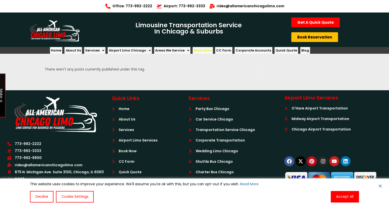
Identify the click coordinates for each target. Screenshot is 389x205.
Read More (249, 184)
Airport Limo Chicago (140, 51)
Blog (333, 51)
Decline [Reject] (41, 196)
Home (57, 51)
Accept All (345, 196)
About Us (77, 51)
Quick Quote (311, 51)
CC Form (242, 51)
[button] (102, 51)
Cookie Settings (74, 196)
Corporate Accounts (275, 51)
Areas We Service (185, 51)
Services (102, 51)
